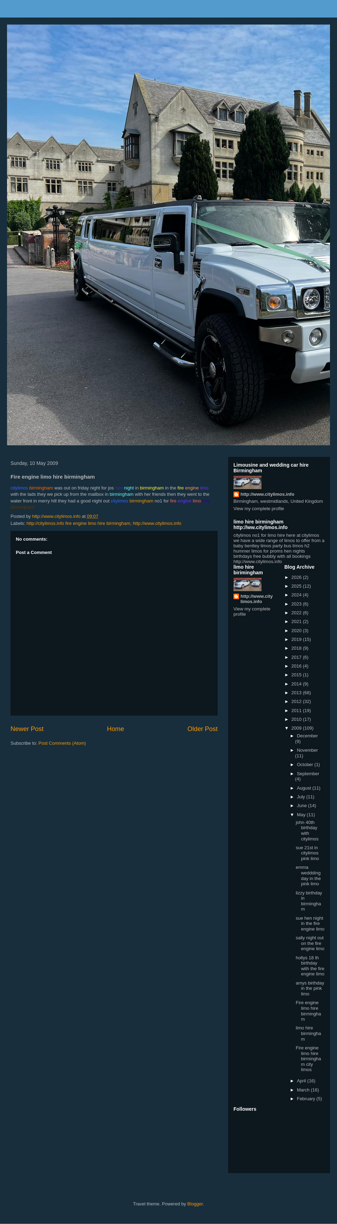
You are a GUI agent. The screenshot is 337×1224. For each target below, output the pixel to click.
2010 (297, 719)
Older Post (202, 728)
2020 (297, 630)
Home (115, 728)
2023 (297, 604)
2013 (297, 692)
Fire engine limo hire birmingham (308, 1011)
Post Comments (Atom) (62, 743)
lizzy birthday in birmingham (309, 901)
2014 (297, 684)
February (307, 1098)
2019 (297, 639)
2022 (297, 612)
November (307, 750)
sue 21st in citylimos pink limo (307, 853)
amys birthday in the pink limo (310, 988)
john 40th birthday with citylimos (307, 830)
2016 (297, 666)
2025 (297, 586)
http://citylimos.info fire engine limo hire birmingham (79, 523)
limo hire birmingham (308, 1033)
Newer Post (27, 728)
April (302, 1080)
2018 (297, 648)
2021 (297, 621)
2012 (297, 701)
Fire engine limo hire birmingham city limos (308, 1058)
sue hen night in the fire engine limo (310, 923)
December (307, 735)
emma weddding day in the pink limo (308, 875)
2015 (297, 674)
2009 (297, 728)
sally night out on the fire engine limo (310, 943)
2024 (297, 594)
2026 (297, 577)
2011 (297, 710)
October (306, 764)
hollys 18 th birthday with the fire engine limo (310, 966)
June (302, 805)
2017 (297, 657)
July (301, 796)
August (304, 788)
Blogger (195, 1203)
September (308, 773)
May (302, 814)
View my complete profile (258, 508)
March (304, 1090)
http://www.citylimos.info (157, 523)
